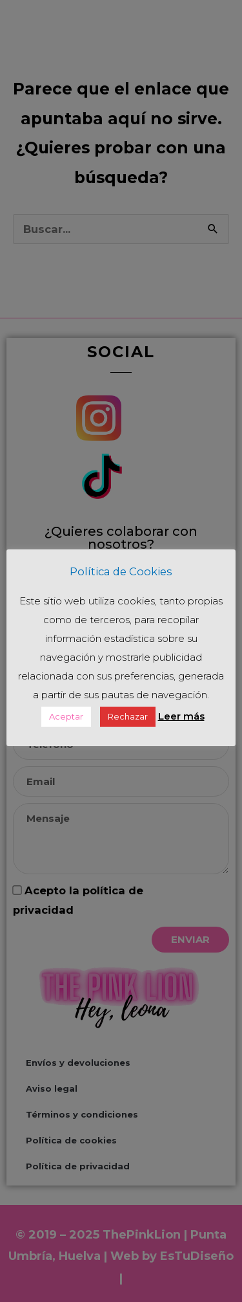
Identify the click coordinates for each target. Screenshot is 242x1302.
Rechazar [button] (128, 716)
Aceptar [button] (66, 716)
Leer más (181, 716)
